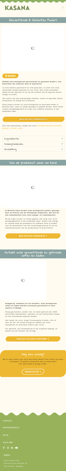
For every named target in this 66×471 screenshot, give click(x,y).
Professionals (11, 427)
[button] (63, 7)
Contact (7, 421)
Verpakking (10, 149)
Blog (5, 435)
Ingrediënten (11, 139)
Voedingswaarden (13, 144)
